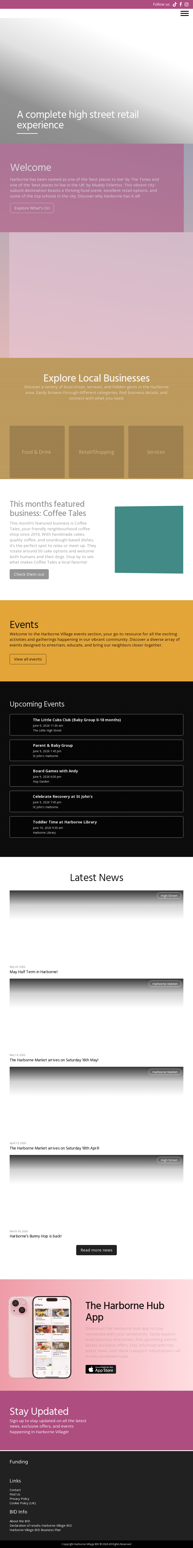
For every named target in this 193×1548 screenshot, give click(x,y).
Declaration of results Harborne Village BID (41, 1525)
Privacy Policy (19, 1498)
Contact (15, 1490)
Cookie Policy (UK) (23, 1503)
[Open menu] (184, 13)
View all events (28, 673)
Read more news (96, 1250)
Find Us (15, 1494)
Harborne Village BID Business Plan (35, 1530)
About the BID (20, 1521)
